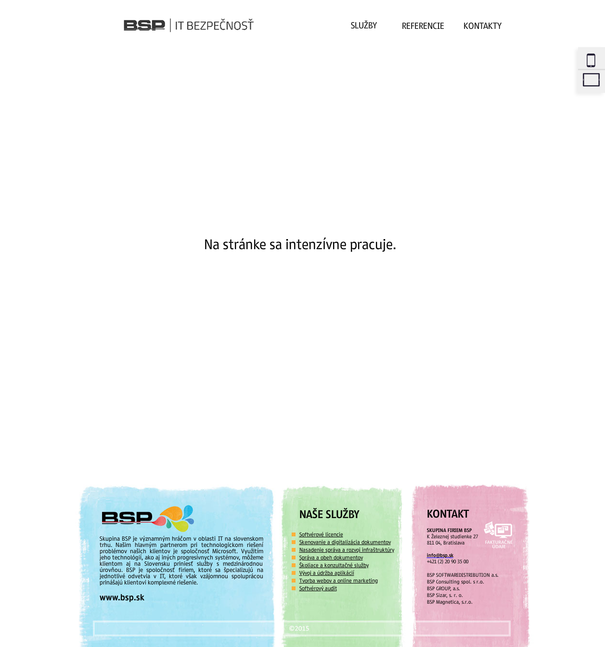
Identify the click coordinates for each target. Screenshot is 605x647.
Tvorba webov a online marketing (338, 580)
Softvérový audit (318, 588)
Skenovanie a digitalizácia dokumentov (345, 542)
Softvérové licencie (321, 534)
